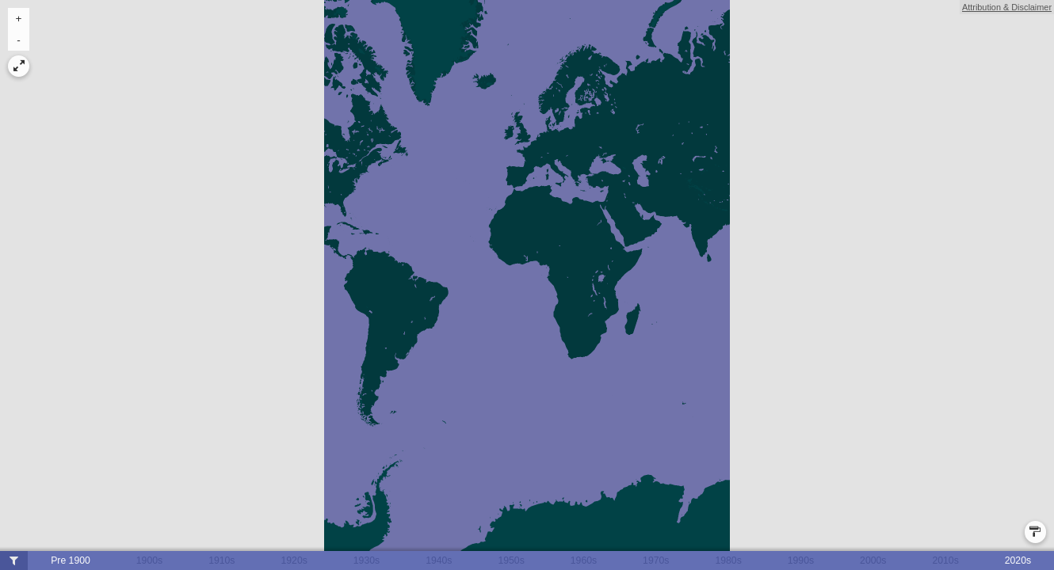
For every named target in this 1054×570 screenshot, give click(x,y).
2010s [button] (945, 560)
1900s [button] (149, 560)
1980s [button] (728, 560)
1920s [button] (294, 560)
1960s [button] (584, 560)
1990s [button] (801, 560)
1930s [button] (366, 560)
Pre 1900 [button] (70, 560)
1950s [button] (511, 560)
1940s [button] (439, 560)
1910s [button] (221, 560)
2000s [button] (873, 560)
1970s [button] (656, 560)
